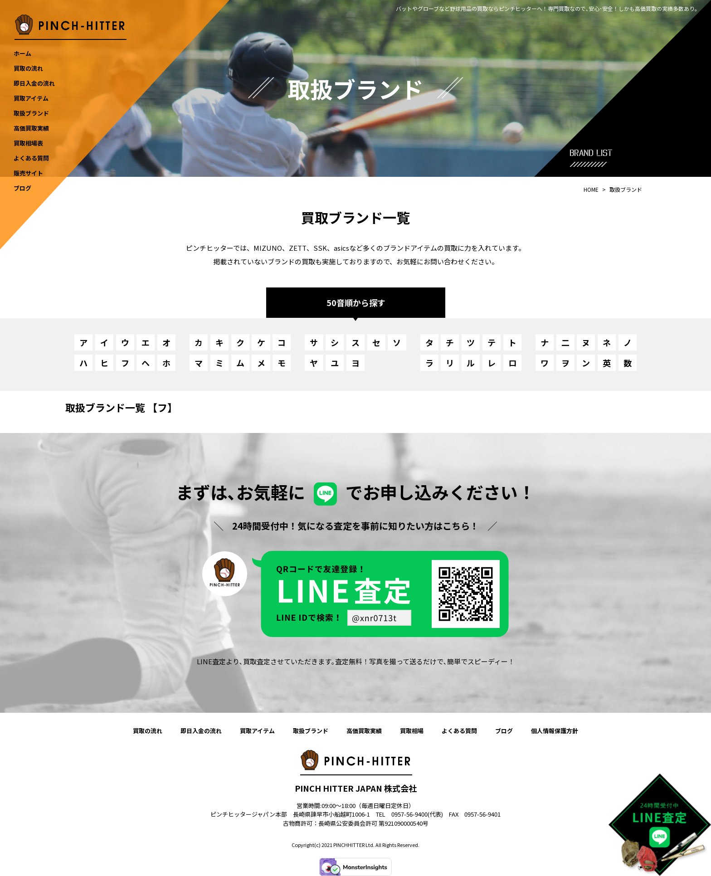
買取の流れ (147, 730)
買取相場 (412, 730)
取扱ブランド (310, 730)
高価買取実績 (364, 730)
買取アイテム (257, 730)
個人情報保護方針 (554, 730)
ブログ (504, 730)
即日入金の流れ (201, 730)
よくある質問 (459, 730)
